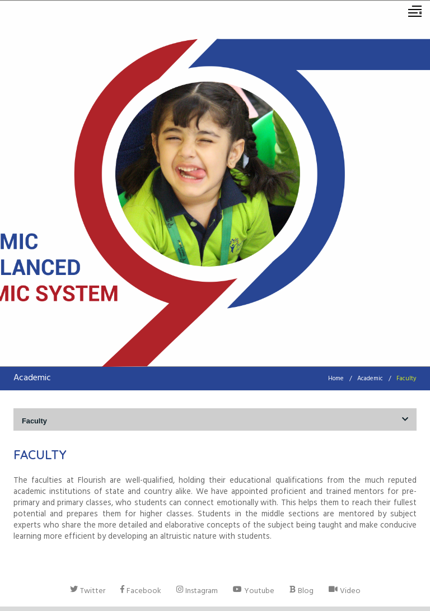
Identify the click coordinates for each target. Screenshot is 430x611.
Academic (370, 379)
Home (336, 379)
